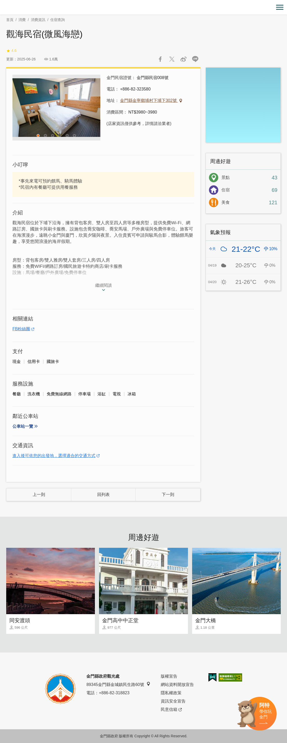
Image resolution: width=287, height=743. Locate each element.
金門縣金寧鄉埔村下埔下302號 (149, 100)
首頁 (9, 20)
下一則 (168, 494)
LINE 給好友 (195, 59)
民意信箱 (171, 709)
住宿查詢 (57, 20)
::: (1, 3)
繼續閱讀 (103, 285)
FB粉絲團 (21, 329)
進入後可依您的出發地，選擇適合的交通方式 (53, 455)
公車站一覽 (22, 426)
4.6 (11, 50)
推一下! (172, 59)
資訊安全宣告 (173, 701)
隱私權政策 (171, 693)
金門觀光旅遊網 (144, 7)
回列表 (103, 494)
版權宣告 (169, 676)
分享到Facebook (160, 59)
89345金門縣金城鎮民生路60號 (118, 684)
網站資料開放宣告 (177, 684)
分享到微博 (183, 59)
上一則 (39, 494)
